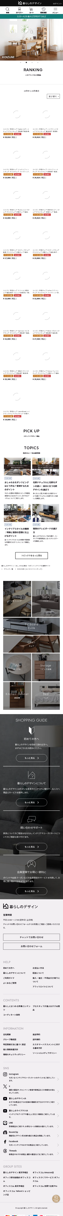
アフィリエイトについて (43, 986)
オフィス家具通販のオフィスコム (16, 1179)
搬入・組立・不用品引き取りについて (46, 980)
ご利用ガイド (8, 978)
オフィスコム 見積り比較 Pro (45, 1186)
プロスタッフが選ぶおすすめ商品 (46, 1008)
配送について (38, 973)
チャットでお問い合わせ (31, 937)
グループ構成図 (9, 1039)
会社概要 (7, 1034)
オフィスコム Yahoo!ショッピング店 (16, 1193)
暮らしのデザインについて (14, 973)
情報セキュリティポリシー (14, 1054)
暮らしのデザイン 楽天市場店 (15, 1172)
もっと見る (32, 757)
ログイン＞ (57, 3)
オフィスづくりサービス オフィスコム (46, 1179)
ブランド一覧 (8, 569)
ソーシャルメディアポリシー (45, 1053)
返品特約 (36, 1034)
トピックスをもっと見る (31, 555)
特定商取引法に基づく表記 (14, 1044)
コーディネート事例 (11, 1014)
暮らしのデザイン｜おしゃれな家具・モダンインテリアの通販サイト (25, 566)
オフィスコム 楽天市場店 (13, 1186)
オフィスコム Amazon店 (43, 1172)
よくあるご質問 (9, 983)
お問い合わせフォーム (31, 946)
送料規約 (36, 1039)
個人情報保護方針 (10, 1049)
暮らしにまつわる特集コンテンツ (16, 1008)
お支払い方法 (38, 968)
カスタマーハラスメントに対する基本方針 (46, 1046)
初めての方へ (8, 968)
